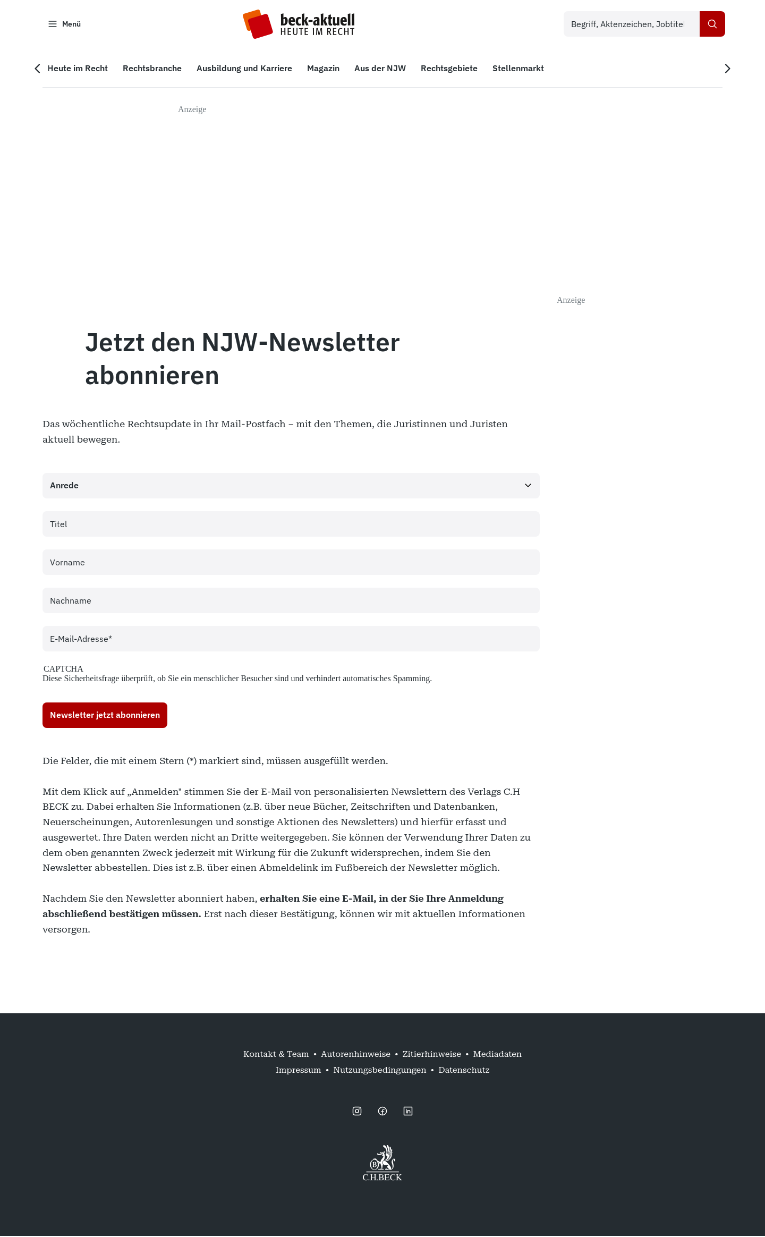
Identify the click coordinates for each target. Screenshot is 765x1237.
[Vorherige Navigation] (40, 69)
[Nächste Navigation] (724, 69)
